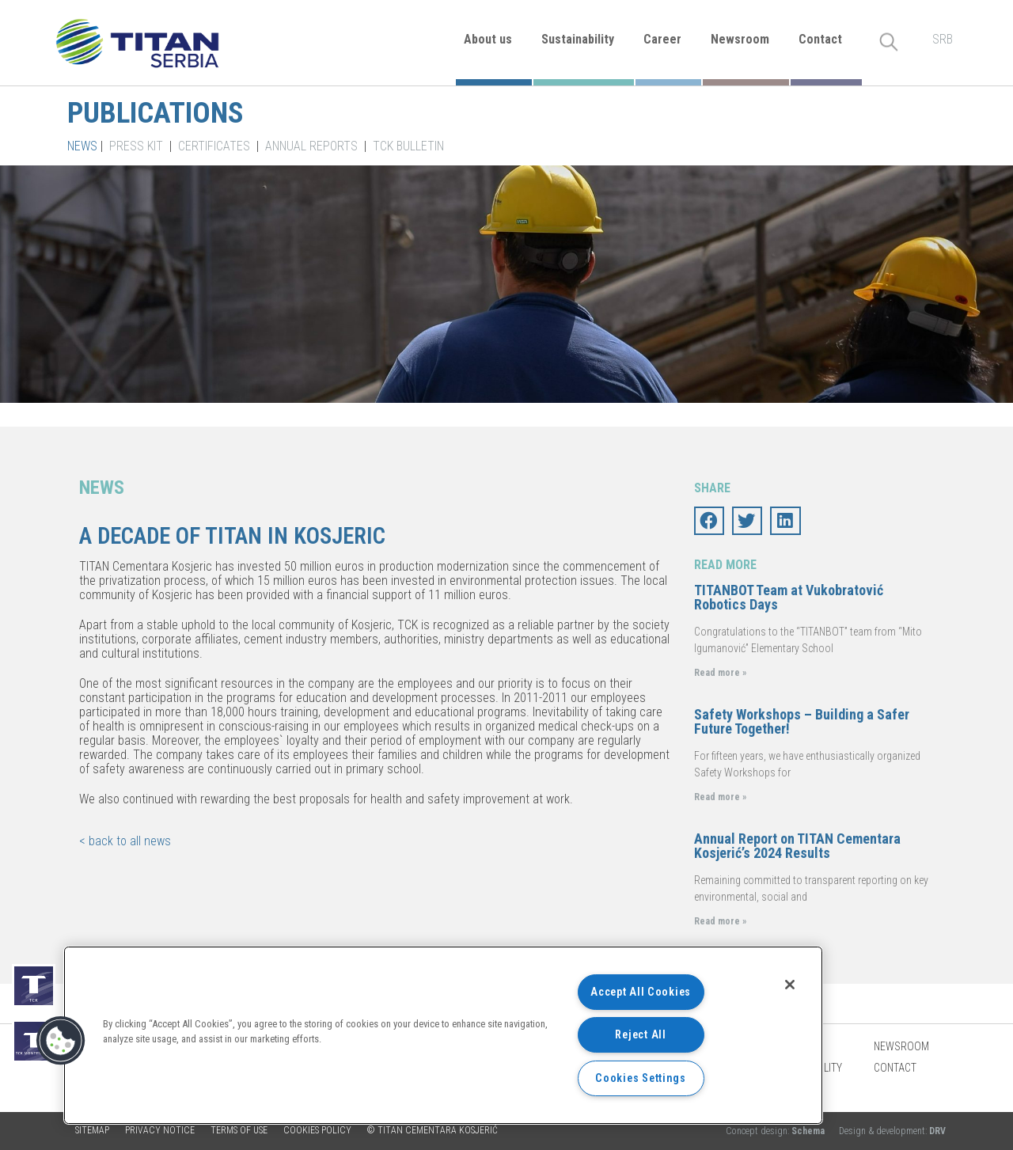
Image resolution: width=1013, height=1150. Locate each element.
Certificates (214, 146)
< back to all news (125, 840)
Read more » (720, 672)
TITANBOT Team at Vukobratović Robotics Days (788, 597)
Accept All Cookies (640, 992)
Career (662, 39)
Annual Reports (311, 146)
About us (488, 39)
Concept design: (776, 1131)
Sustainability (577, 39)
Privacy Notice (160, 1130)
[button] (61, 1040)
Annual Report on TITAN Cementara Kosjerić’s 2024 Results (797, 845)
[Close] (789, 984)
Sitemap (92, 1130)
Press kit (136, 146)
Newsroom (740, 39)
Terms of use (239, 1130)
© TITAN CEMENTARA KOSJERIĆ (432, 1130)
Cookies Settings (640, 1078)
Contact (820, 39)
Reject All (640, 1035)
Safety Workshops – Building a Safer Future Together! (801, 721)
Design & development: (892, 1131)
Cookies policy (317, 1130)
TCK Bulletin (408, 146)
